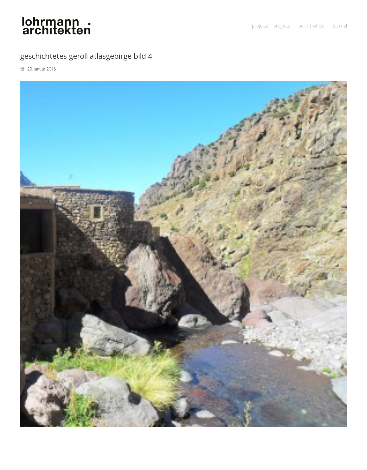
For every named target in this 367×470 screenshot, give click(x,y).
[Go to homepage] (56, 26)
